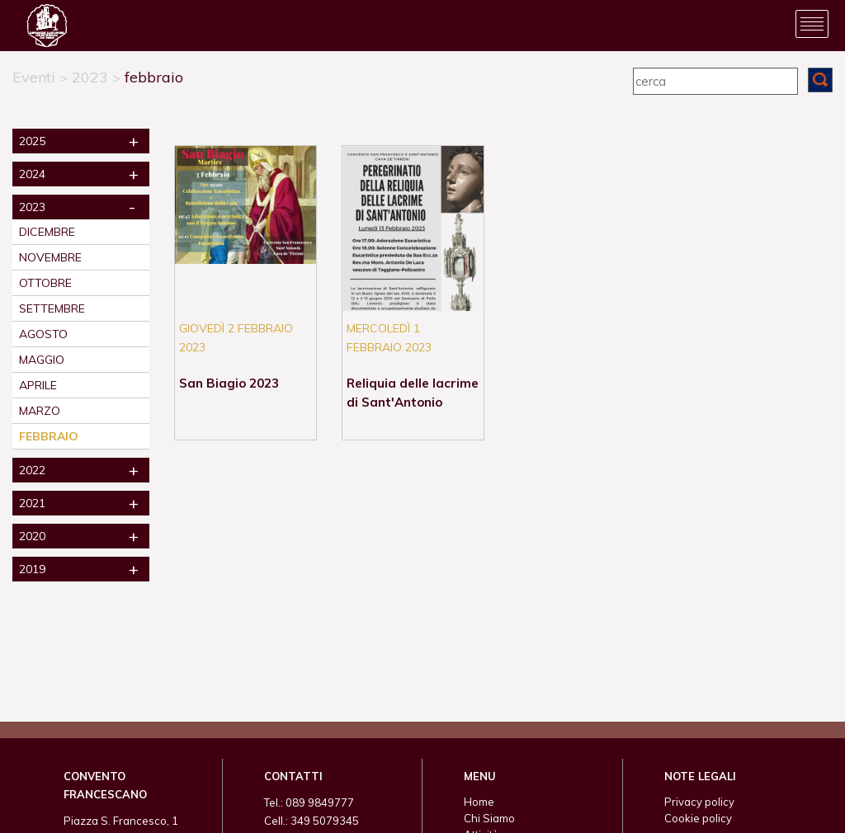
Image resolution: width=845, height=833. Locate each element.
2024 (32, 174)
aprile (38, 385)
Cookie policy (698, 818)
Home (479, 801)
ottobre (45, 282)
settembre (52, 308)
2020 (32, 536)
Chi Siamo (489, 818)
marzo (39, 410)
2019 (32, 569)
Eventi (33, 77)
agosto (43, 334)
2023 (90, 77)
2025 (32, 141)
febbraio (154, 77)
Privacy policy (699, 801)
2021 (32, 503)
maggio (41, 359)
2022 (32, 470)
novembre (50, 257)
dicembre (47, 231)
